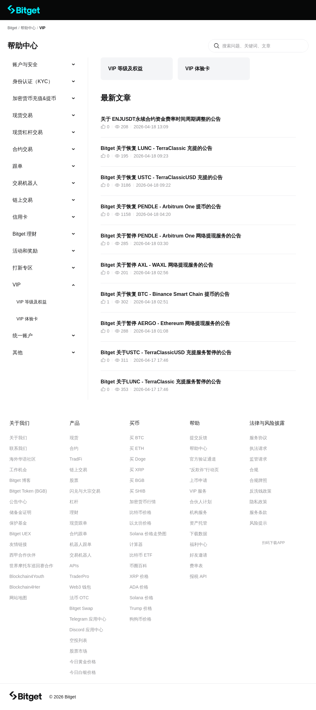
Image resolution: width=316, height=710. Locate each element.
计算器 (136, 544)
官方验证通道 (203, 459)
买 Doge (137, 459)
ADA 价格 (138, 587)
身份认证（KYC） (33, 81)
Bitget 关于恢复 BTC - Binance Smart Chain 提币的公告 (165, 294)
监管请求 (258, 459)
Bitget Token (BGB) (28, 491)
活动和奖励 (25, 251)
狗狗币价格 (140, 619)
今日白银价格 (83, 672)
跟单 (18, 166)
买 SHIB (137, 491)
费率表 (196, 565)
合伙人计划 (201, 501)
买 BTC (136, 437)
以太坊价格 (140, 523)
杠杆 (74, 501)
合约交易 (23, 149)
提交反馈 (198, 437)
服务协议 (258, 437)
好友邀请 (198, 555)
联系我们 (18, 448)
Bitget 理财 (25, 234)
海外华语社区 (22, 459)
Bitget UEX (20, 533)
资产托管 (198, 523)
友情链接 (18, 544)
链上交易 (23, 200)
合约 (74, 448)
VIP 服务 (198, 491)
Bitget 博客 (20, 480)
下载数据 (198, 533)
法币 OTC (79, 597)
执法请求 (258, 448)
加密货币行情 (142, 501)
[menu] (44, 209)
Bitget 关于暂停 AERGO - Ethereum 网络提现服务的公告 (165, 323)
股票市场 (78, 651)
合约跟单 (78, 533)
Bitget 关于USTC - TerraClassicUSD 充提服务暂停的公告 (166, 352)
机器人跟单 (81, 544)
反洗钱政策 (260, 491)
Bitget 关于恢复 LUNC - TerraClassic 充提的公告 (156, 148)
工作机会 (18, 469)
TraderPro (79, 576)
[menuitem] (44, 64)
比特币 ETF (140, 555)
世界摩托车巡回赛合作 (31, 565)
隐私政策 (258, 501)
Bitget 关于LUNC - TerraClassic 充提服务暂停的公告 (161, 381)
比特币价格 (140, 512)
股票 (74, 480)
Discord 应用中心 (86, 629)
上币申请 (198, 480)
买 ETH (136, 448)
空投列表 (78, 640)
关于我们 (18, 437)
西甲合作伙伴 (22, 555)
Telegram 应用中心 (88, 619)
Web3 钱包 (80, 587)
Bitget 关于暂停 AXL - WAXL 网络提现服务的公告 (157, 265)
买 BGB (136, 480)
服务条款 (258, 512)
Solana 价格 (141, 597)
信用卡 (20, 217)
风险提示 (258, 523)
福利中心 (198, 544)
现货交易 (23, 115)
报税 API (198, 576)
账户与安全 (25, 64)
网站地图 (18, 597)
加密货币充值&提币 (34, 98)
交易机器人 (25, 183)
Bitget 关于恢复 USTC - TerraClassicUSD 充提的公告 (162, 177)
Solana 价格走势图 (147, 533)
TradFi (76, 459)
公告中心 (18, 501)
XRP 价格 (138, 576)
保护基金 (18, 523)
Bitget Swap (81, 608)
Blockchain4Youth (26, 576)
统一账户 (23, 335)
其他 (18, 352)
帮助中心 (198, 448)
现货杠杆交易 (28, 132)
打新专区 (23, 267)
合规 (254, 469)
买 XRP (136, 469)
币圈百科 (138, 565)
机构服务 (198, 512)
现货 (74, 437)
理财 (74, 512)
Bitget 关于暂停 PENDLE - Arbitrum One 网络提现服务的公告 (171, 235)
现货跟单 (78, 523)
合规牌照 (258, 480)
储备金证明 (20, 512)
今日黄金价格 (83, 661)
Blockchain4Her (24, 587)
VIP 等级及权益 (31, 301)
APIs (74, 565)
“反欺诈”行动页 (204, 469)
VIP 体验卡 (27, 318)
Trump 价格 (140, 608)
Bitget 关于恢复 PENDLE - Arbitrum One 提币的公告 (161, 206)
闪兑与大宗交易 (85, 491)
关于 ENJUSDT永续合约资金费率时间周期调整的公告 (161, 119)
